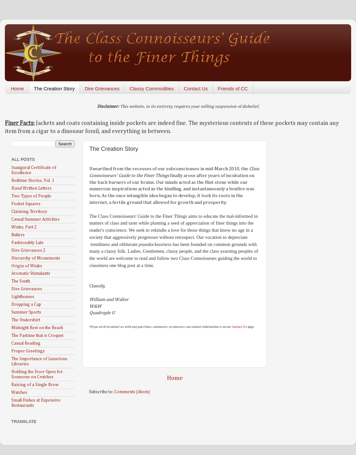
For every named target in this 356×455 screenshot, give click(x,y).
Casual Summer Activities (35, 219)
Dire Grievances (102, 88)
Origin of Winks (26, 266)
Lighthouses (22, 296)
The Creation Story (54, 88)
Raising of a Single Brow (35, 385)
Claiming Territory (29, 211)
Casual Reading (25, 343)
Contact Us (196, 88)
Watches (19, 392)
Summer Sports (26, 312)
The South (20, 281)
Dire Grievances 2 (28, 250)
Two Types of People (31, 196)
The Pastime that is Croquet (37, 335)
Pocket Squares (25, 204)
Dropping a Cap (26, 304)
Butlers (18, 235)
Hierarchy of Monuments (35, 258)
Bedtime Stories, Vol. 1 (32, 180)
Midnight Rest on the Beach (37, 328)
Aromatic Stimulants (30, 273)
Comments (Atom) (132, 392)
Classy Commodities (151, 88)
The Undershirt (25, 320)
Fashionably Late (27, 242)
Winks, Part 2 (24, 227)
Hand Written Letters (31, 188)
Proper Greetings (28, 351)
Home (17, 88)
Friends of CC (233, 88)
